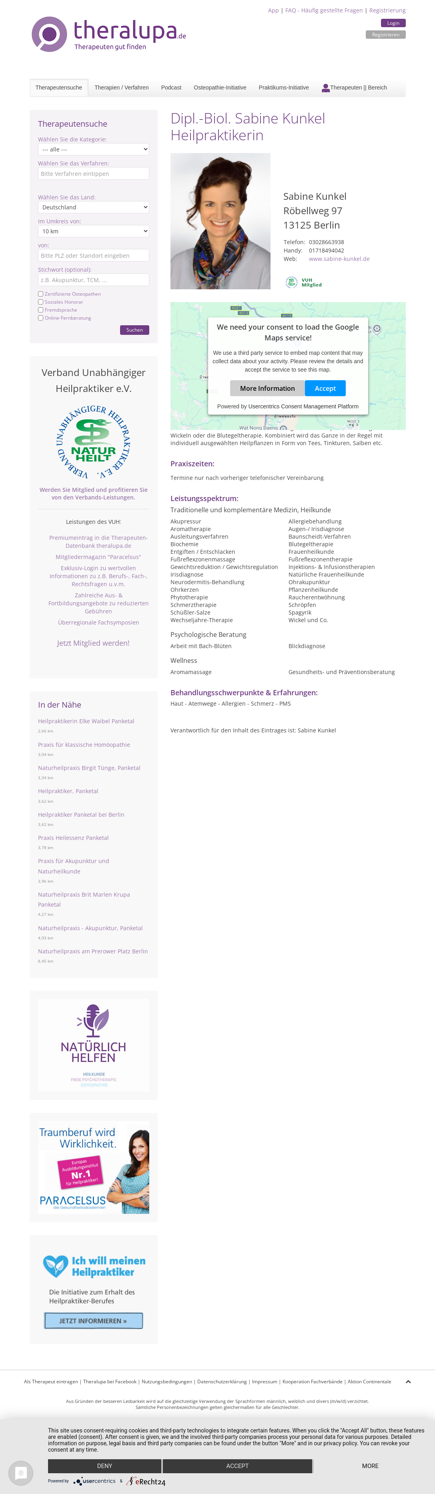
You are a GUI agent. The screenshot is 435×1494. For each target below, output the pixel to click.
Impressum (264, 1381)
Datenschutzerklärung (222, 1381)
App (273, 10)
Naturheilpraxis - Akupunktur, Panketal (90, 928)
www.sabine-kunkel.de (339, 259)
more (371, 1466)
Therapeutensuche (59, 87)
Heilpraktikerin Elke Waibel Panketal (86, 721)
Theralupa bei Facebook (109, 1381)
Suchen (134, 329)
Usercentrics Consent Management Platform (304, 406)
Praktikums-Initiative (284, 87)
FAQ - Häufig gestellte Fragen (324, 10)
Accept (325, 388)
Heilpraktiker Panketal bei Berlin (81, 814)
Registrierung (387, 10)
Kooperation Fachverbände (313, 1381)
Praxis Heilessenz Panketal (73, 837)
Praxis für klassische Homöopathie (84, 744)
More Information (267, 388)
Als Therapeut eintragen (51, 1381)
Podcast (171, 87)
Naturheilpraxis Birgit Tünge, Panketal (89, 768)
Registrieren (385, 34)
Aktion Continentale (369, 1381)
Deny (104, 1466)
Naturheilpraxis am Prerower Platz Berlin (93, 951)
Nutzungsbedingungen (167, 1381)
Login (393, 23)
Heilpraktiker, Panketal (68, 791)
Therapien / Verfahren (121, 87)
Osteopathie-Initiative (220, 87)
